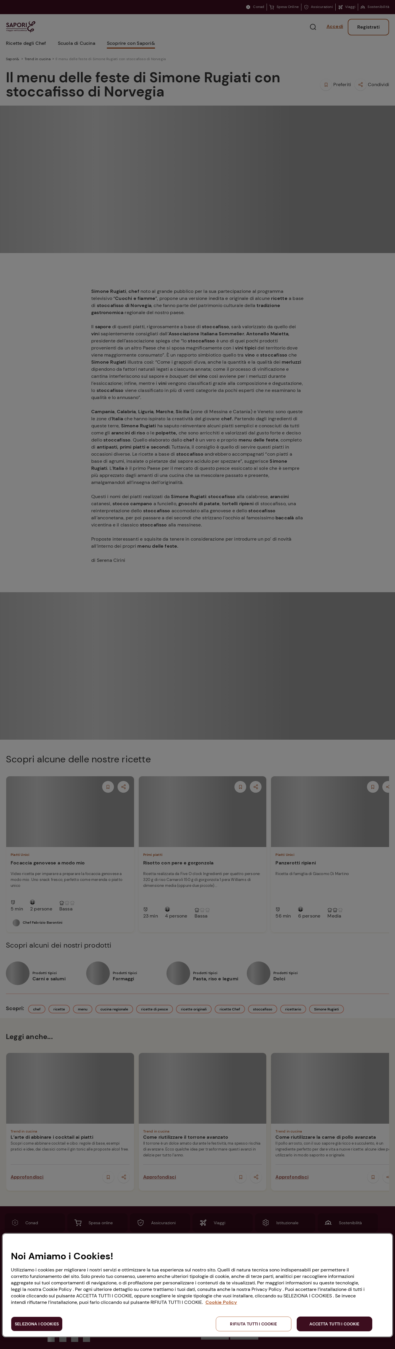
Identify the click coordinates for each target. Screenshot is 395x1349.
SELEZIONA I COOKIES (37, 1324)
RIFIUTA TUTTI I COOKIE (253, 1324)
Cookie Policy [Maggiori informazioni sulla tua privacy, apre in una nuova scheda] (221, 1302)
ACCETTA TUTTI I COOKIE (334, 1324)
